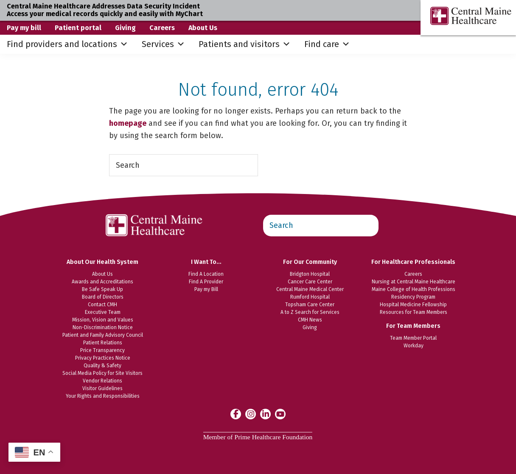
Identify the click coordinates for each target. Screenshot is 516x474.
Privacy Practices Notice (102, 358)
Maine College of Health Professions (413, 289)
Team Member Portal (413, 338)
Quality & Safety (102, 366)
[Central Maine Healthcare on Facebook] (235, 414)
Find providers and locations (67, 44)
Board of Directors (102, 297)
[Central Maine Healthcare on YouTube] (280, 413)
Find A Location (206, 274)
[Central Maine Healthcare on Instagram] (250, 414)
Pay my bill (24, 28)
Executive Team (103, 312)
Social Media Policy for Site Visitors (102, 373)
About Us (202, 28)
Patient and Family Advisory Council (102, 335)
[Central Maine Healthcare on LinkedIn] (265, 414)
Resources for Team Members (413, 312)
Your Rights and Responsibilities (103, 396)
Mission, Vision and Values (102, 320)
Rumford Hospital (310, 297)
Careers (162, 28)
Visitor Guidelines (102, 388)
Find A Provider (206, 282)
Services (163, 44)
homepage (127, 123)
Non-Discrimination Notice (103, 327)
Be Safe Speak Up (102, 289)
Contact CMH (102, 305)
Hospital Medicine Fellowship (413, 305)
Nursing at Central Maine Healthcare (413, 282)
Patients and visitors (245, 44)
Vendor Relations (102, 381)
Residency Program (413, 297)
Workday (413, 346)
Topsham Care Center (309, 305)
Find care (327, 44)
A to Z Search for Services (309, 312)
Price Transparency (102, 350)
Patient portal (78, 28)
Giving (125, 28)
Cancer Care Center (310, 282)
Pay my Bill (206, 289)
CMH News (310, 320)
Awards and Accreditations (102, 282)
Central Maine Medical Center (310, 289)
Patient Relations (102, 343)
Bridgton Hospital (310, 274)
